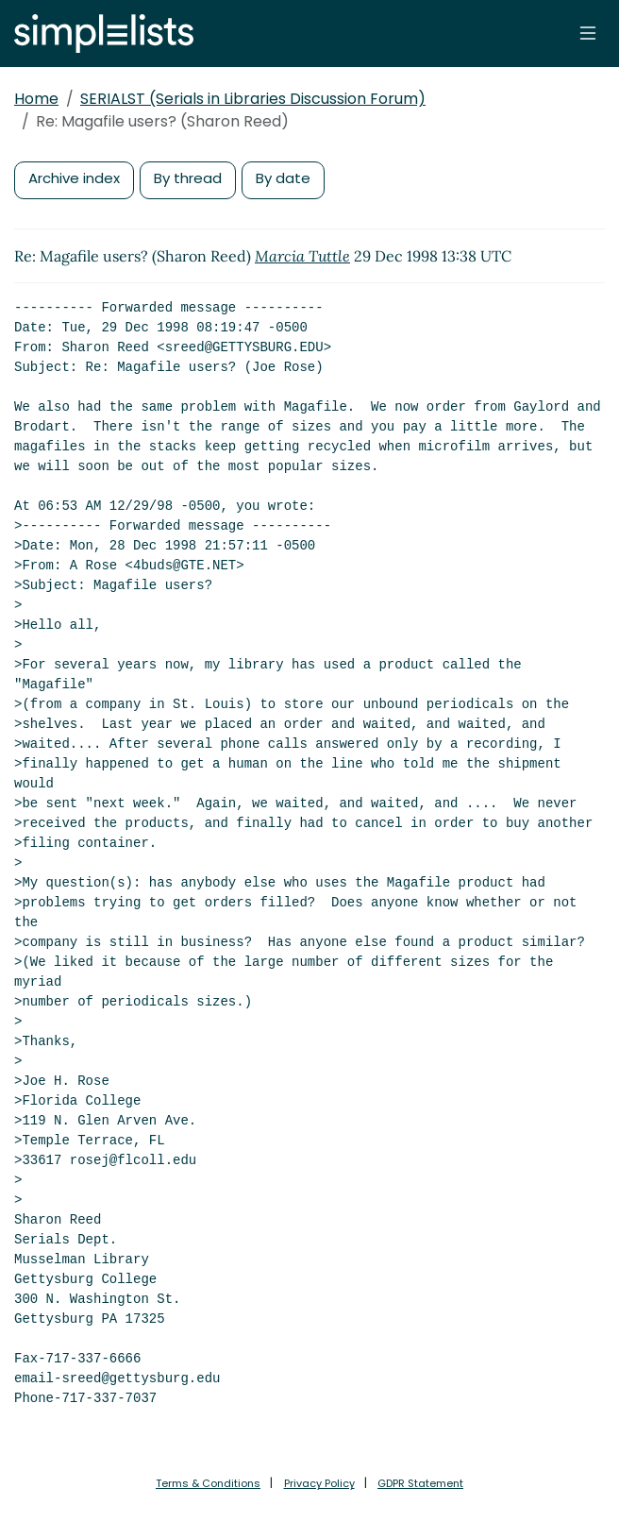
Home (36, 99)
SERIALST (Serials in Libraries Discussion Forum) (253, 99)
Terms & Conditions (208, 1483)
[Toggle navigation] (588, 33)
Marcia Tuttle (302, 255)
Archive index (74, 178)
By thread (188, 178)
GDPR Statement (420, 1483)
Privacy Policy (319, 1483)
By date (283, 178)
